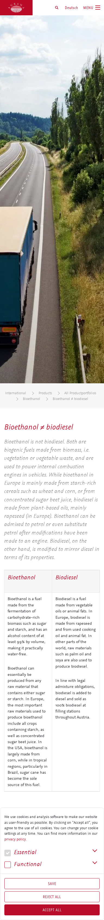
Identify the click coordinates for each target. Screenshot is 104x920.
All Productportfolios (80, 393)
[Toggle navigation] (92, 7)
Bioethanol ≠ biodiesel (71, 398)
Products (45, 393)
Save (52, 883)
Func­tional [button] (23, 864)
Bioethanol (31, 398)
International (15, 393)
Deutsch (71, 7)
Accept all (52, 909)
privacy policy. (15, 839)
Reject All (52, 896)
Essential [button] (20, 852)
